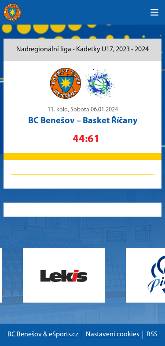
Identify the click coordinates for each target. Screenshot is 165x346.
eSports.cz (63, 334)
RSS (152, 334)
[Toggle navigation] (154, 12)
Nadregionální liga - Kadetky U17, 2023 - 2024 (82, 49)
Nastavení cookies (112, 334)
